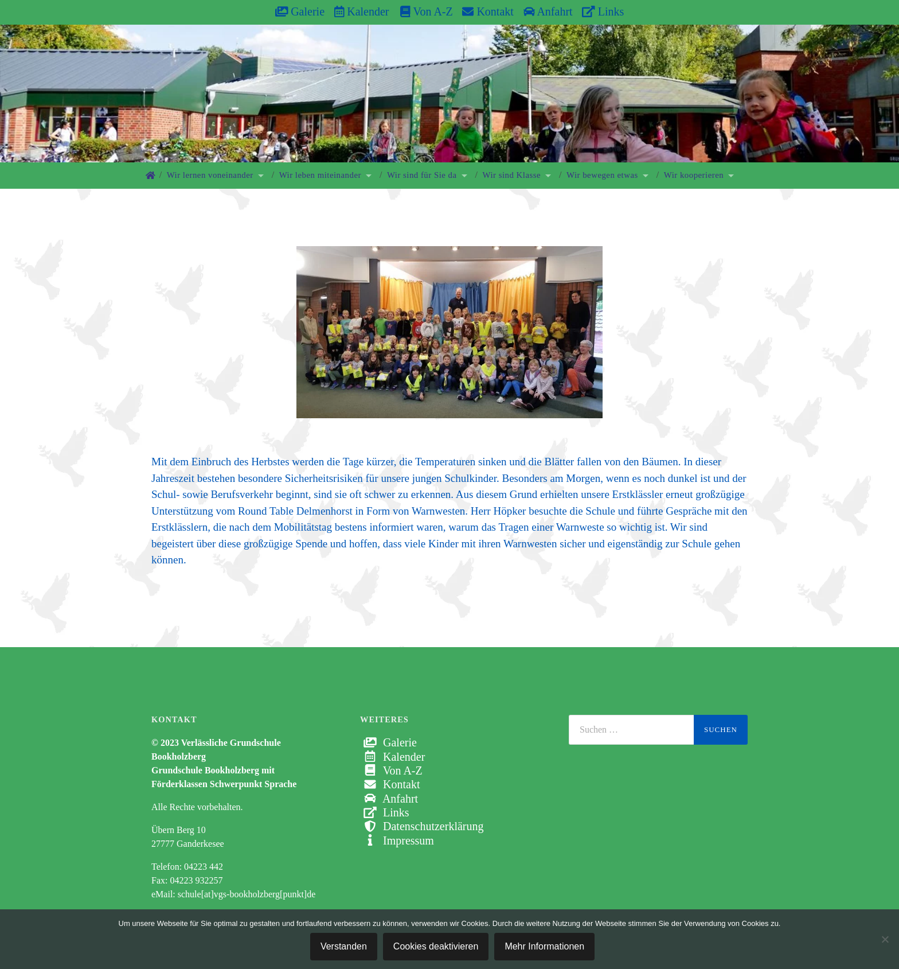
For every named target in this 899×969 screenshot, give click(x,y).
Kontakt (487, 11)
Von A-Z (420, 11)
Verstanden (343, 946)
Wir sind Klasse (512, 175)
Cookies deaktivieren (436, 946)
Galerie (300, 11)
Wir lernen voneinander (210, 175)
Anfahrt (548, 11)
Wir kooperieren (694, 175)
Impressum (397, 840)
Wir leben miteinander (320, 175)
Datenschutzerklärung (421, 826)
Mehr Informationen (544, 946)
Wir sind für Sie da (422, 175)
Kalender (361, 11)
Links (603, 11)
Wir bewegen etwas (602, 175)
